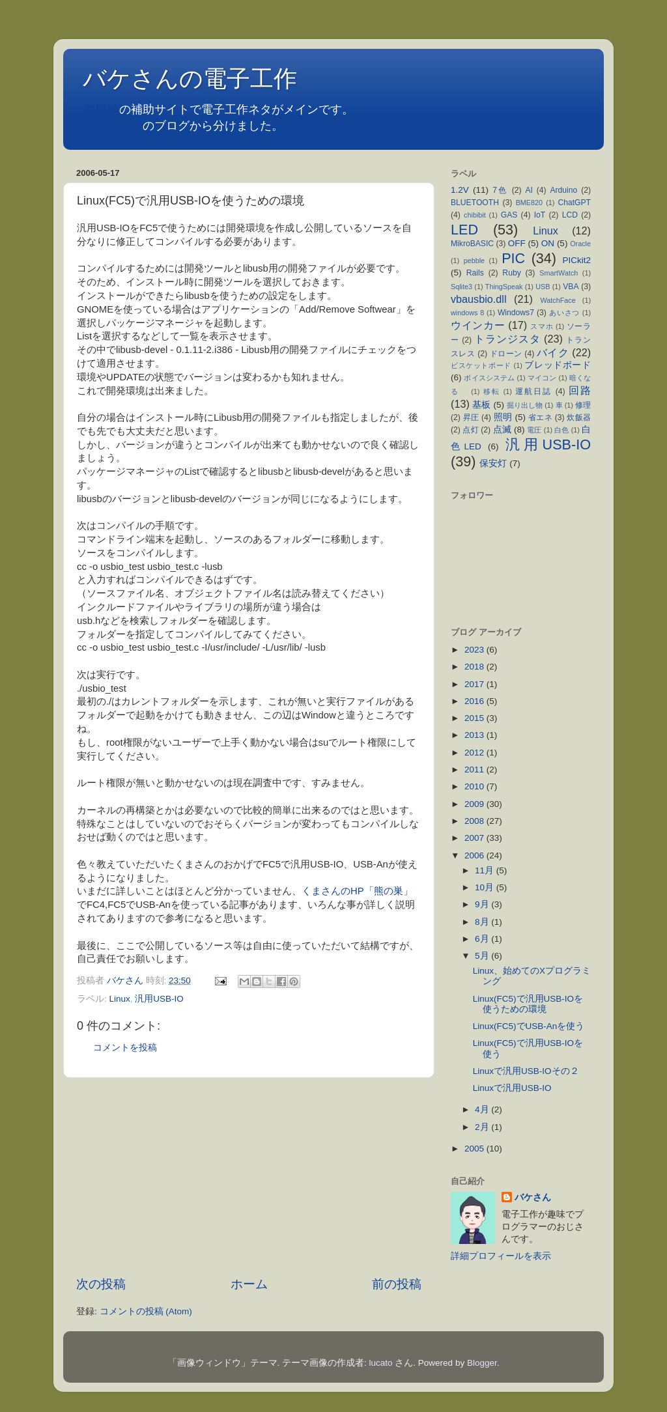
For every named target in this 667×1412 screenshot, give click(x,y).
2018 (475, 666)
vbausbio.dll (479, 299)
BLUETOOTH (475, 202)
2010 (475, 786)
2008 (475, 821)
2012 (475, 752)
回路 (580, 390)
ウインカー (478, 325)
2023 (475, 650)
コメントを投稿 (125, 1047)
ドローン (506, 353)
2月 (483, 1127)
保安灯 (493, 463)
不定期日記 (113, 125)
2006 (475, 855)
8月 (483, 922)
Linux (119, 999)
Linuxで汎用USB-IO (517, 1088)
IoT (540, 214)
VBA (570, 286)
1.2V (460, 190)
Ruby (511, 272)
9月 (483, 904)
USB (542, 286)
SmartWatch (558, 273)
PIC (513, 258)
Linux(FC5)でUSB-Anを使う (533, 1026)
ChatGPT (574, 202)
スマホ (541, 326)
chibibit (475, 215)
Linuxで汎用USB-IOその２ (530, 1071)
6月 (483, 939)
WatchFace (558, 300)
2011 (475, 769)
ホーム (249, 1284)
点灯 (470, 429)
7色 (500, 190)
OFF (517, 243)
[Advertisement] (249, 1176)
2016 (475, 701)
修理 (583, 405)
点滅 (502, 429)
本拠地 (101, 109)
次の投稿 (101, 1284)
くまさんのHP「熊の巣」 (357, 891)
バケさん (533, 1197)
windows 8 (467, 313)
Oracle (580, 243)
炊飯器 (579, 417)
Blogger (482, 1363)
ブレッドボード (557, 365)
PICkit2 (577, 260)
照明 (503, 417)
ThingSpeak (504, 286)
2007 (475, 838)
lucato (381, 1363)
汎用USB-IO (159, 999)
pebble (474, 260)
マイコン (542, 378)
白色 (561, 430)
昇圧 (471, 417)
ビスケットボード (481, 365)
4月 (483, 1109)
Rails (475, 272)
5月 (483, 956)
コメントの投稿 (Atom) (146, 1311)
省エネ (540, 417)
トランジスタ (507, 339)
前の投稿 (396, 1284)
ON (547, 243)
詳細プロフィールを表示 (501, 1256)
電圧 (534, 430)
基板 (481, 405)
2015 (475, 718)
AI (528, 190)
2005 (475, 1148)
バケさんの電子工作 (201, 78)
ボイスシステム (489, 378)
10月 (485, 887)
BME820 (529, 202)
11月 (485, 870)
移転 (491, 391)
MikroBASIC (472, 243)
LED (464, 229)
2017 (475, 684)
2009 (475, 804)
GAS (509, 214)
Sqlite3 (461, 286)
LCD (570, 214)
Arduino (563, 190)
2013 (475, 735)
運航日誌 (533, 391)
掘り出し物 (525, 405)
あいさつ (564, 313)
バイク (553, 352)
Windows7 (516, 312)
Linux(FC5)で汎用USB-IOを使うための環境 (528, 1004)
